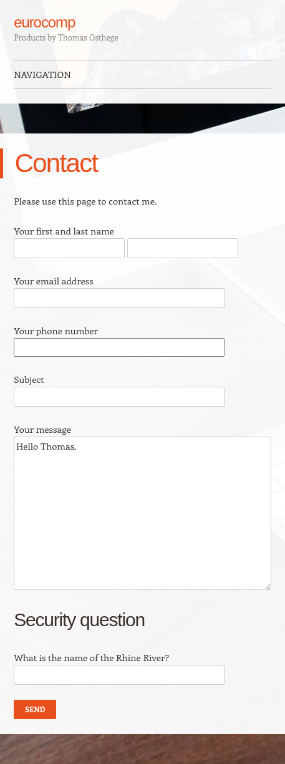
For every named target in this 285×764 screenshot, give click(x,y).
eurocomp (44, 22)
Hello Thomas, (142, 513)
